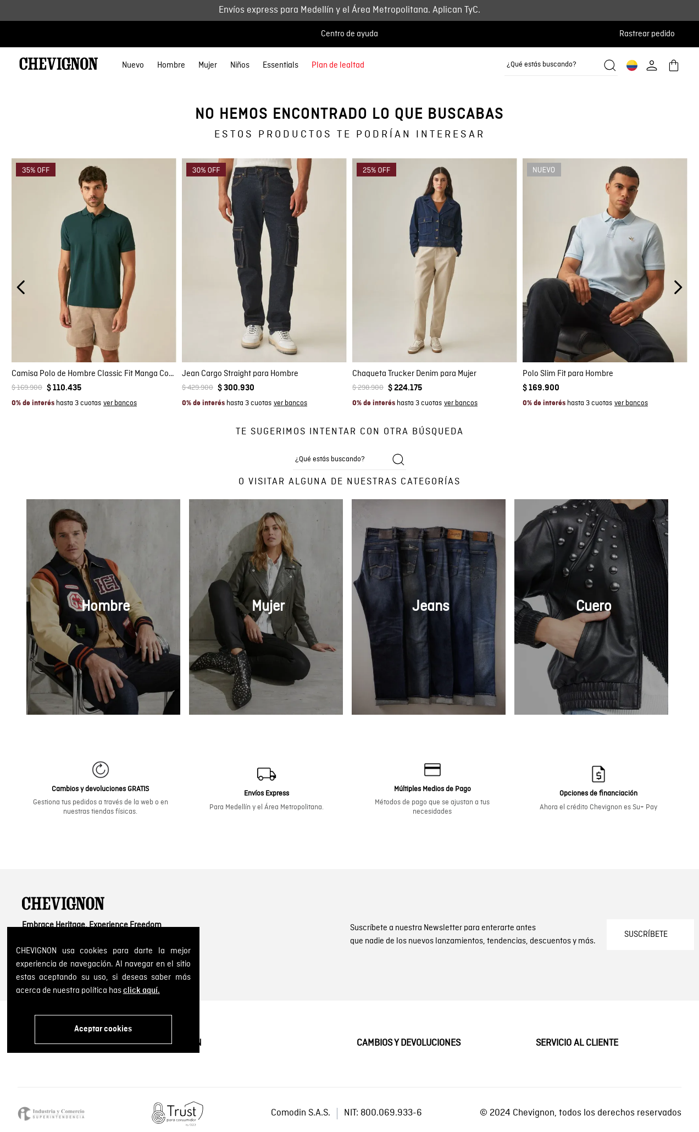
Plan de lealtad (338, 65)
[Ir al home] (59, 65)
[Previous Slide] (21, 287)
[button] (650, 34)
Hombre (171, 65)
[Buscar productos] (610, 65)
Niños (239, 65)
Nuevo (133, 65)
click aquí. (141, 990)
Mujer (207, 65)
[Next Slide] (678, 287)
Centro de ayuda (349, 34)
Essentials (280, 65)
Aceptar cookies (103, 1029)
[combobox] (561, 65)
